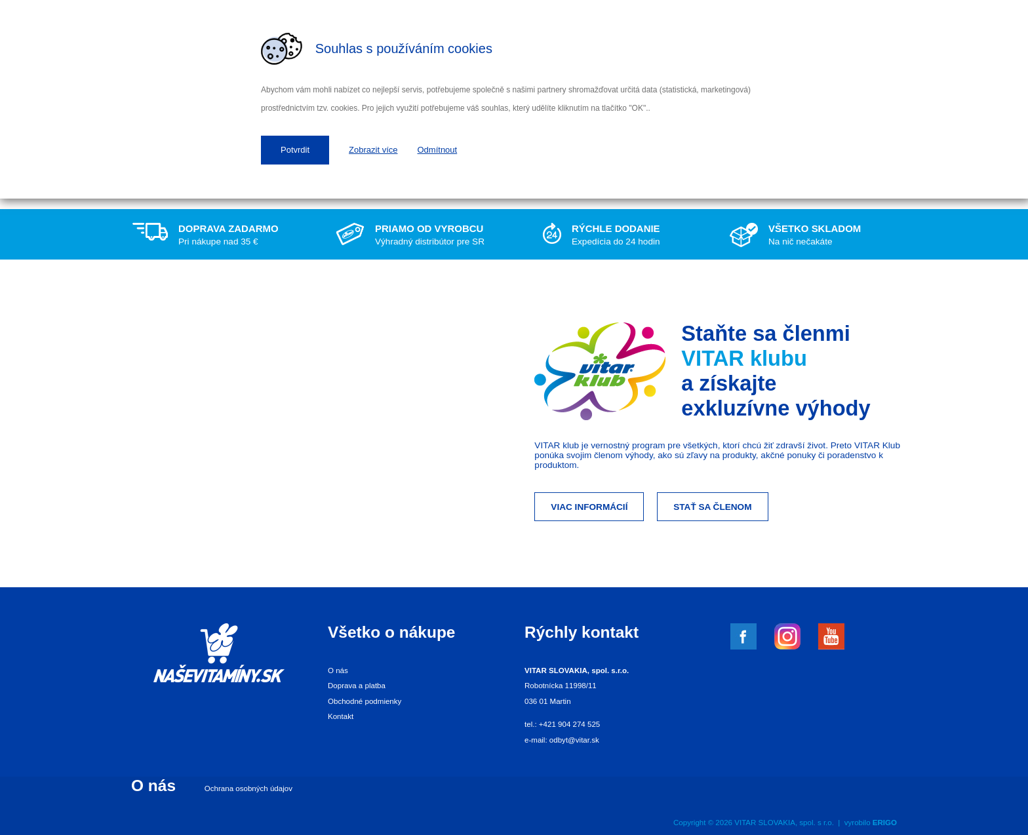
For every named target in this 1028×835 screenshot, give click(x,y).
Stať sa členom (712, 507)
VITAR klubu (744, 358)
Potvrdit (295, 150)
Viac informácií (589, 507)
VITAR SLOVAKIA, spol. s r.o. (784, 822)
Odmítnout (438, 150)
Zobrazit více (373, 150)
